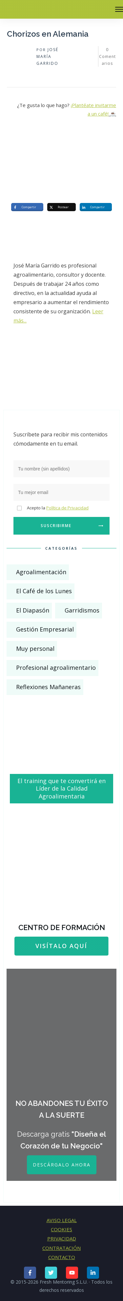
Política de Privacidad (67, 508)
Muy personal (35, 648)
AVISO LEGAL (62, 1220)
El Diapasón (32, 610)
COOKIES (61, 1229)
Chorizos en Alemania (48, 34)
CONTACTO (61, 1257)
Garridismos (82, 610)
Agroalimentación (41, 572)
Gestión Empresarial (45, 629)
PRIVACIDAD (61, 1238)
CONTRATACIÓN (61, 1248)
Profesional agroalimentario (56, 667)
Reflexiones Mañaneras (48, 687)
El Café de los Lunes (44, 591)
